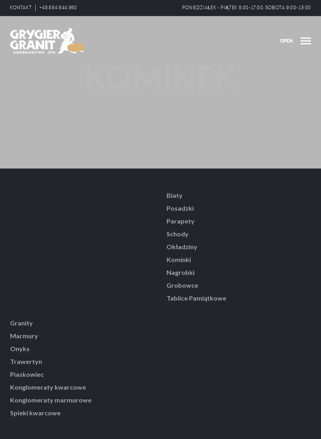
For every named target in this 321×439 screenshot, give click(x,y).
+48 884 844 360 (58, 8)
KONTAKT (21, 8)
